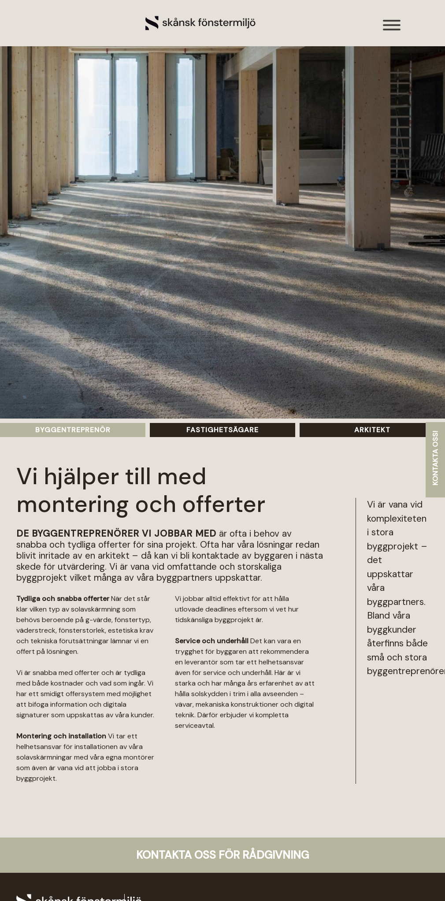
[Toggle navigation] (392, 30)
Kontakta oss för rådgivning (222, 855)
